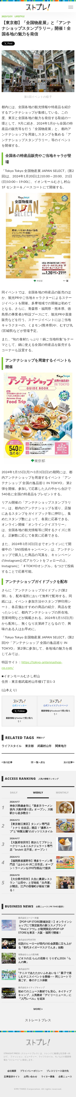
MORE (38, 1009)
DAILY (13, 792)
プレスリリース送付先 (57, 1070)
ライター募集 (48, 1076)
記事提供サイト (12, 1076)
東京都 (29, 746)
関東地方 (60, 746)
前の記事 (7, 762)
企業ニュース (65, 1076)
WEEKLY (38, 792)
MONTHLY (62, 792)
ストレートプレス (38, 1020)
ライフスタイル (11, 746)
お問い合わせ (30, 1076)
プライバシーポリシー (31, 1070)
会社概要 (11, 1070)
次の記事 (69, 762)
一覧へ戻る (38, 762)
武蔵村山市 (44, 746)
